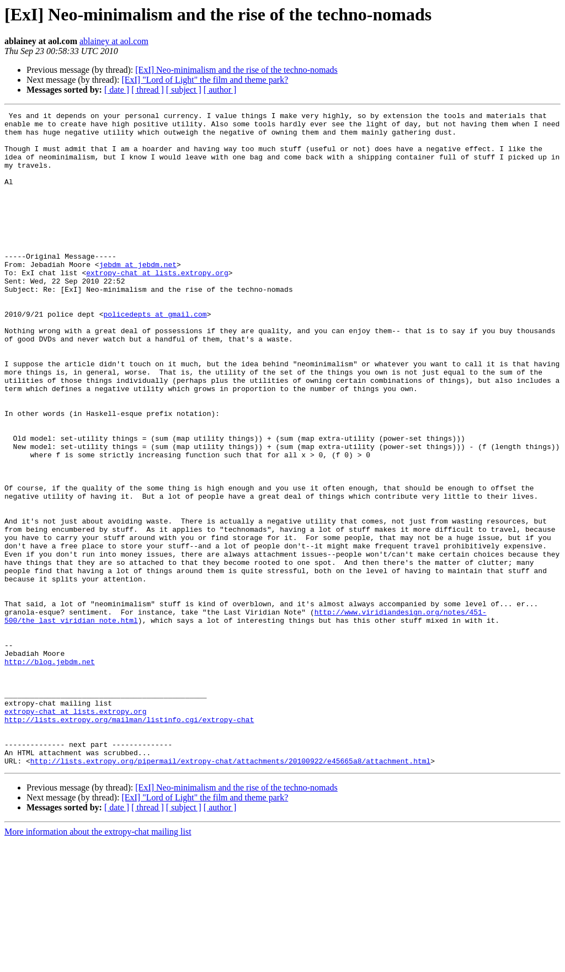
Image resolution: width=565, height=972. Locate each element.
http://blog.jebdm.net (49, 772)
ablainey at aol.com (113, 41)
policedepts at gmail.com (154, 355)
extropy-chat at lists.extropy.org (157, 306)
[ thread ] (147, 89)
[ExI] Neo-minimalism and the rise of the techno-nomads (236, 69)
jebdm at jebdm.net (138, 296)
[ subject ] (183, 89)
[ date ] (116, 89)
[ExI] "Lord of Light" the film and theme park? (204, 79)
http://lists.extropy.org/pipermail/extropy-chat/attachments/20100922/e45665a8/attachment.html (230, 891)
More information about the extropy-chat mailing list (97, 962)
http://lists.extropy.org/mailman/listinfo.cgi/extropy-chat (129, 842)
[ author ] (220, 89)
